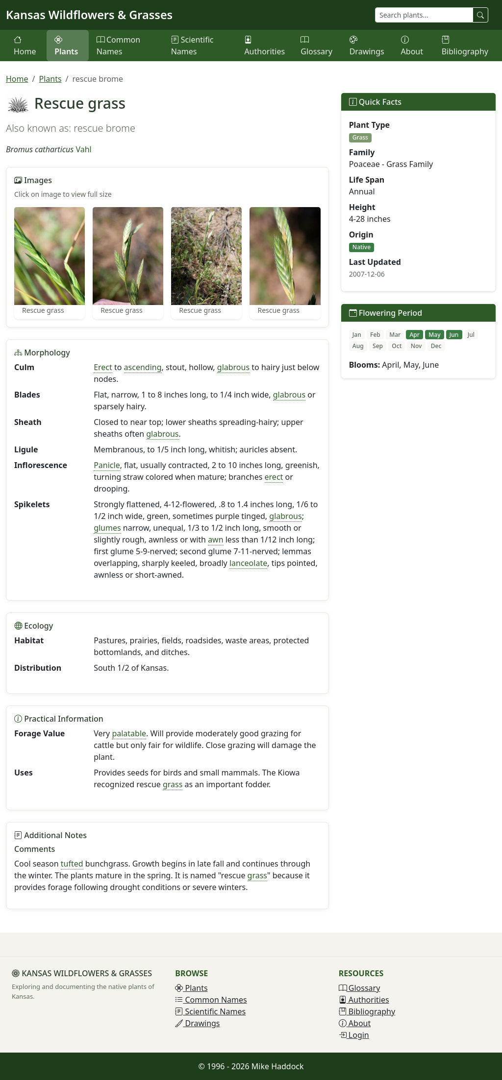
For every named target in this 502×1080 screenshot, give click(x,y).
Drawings (367, 45)
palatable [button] (129, 733)
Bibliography (465, 45)
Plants (66, 45)
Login (354, 1035)
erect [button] (274, 476)
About (412, 45)
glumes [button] (107, 527)
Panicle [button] (107, 465)
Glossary (316, 45)
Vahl (83, 149)
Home (25, 45)
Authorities (264, 45)
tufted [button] (72, 863)
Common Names (118, 45)
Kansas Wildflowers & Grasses (89, 15)
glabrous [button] (233, 367)
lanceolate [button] (248, 563)
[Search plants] (424, 15)
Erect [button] (103, 367)
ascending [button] (143, 367)
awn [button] (215, 539)
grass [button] (172, 784)
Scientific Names (192, 45)
